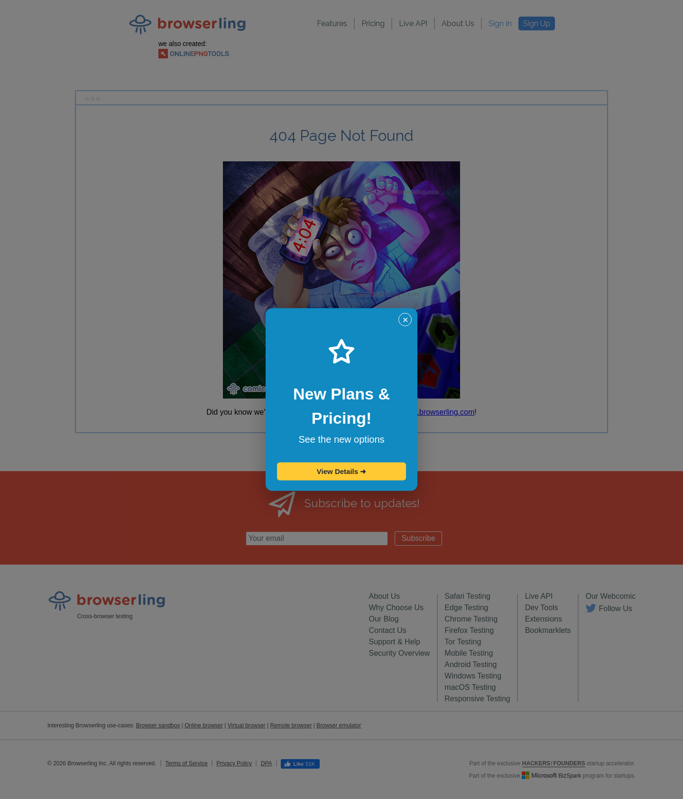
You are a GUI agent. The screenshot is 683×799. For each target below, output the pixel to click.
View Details (341, 471)
